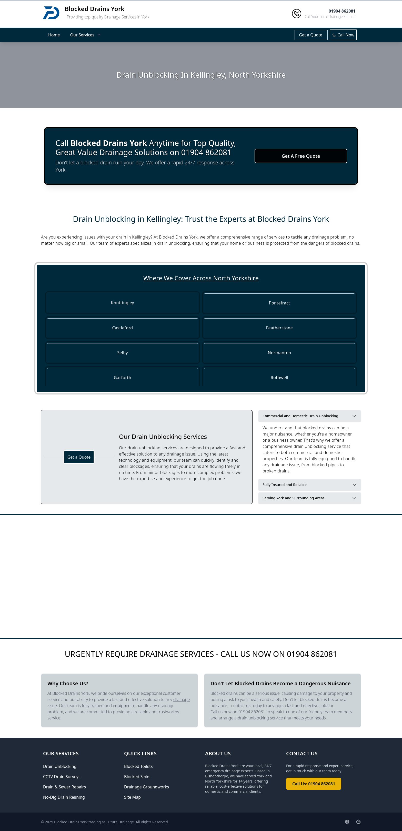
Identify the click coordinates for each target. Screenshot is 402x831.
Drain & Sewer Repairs (64, 787)
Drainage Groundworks (146, 787)
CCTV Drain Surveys (62, 776)
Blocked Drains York (94, 8)
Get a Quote (311, 35)
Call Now (343, 35)
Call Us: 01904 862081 (313, 784)
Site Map (132, 797)
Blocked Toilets (138, 766)
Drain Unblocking (59, 766)
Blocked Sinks (137, 776)
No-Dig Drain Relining (64, 797)
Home (54, 35)
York (85, 693)
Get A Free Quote (301, 156)
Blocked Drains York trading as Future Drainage (94, 821)
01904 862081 (312, 654)
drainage (181, 699)
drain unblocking (253, 718)
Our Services (86, 35)
